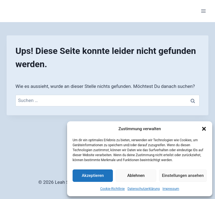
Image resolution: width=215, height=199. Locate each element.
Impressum (171, 189)
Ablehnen (136, 175)
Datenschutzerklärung (144, 189)
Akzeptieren (93, 175)
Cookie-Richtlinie (112, 189)
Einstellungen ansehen (183, 175)
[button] (204, 129)
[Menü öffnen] (203, 11)
